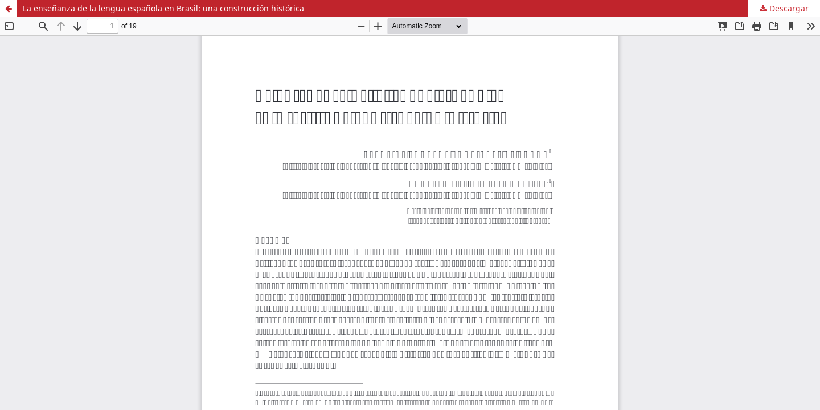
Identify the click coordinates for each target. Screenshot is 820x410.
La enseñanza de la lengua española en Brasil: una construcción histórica (163, 8)
